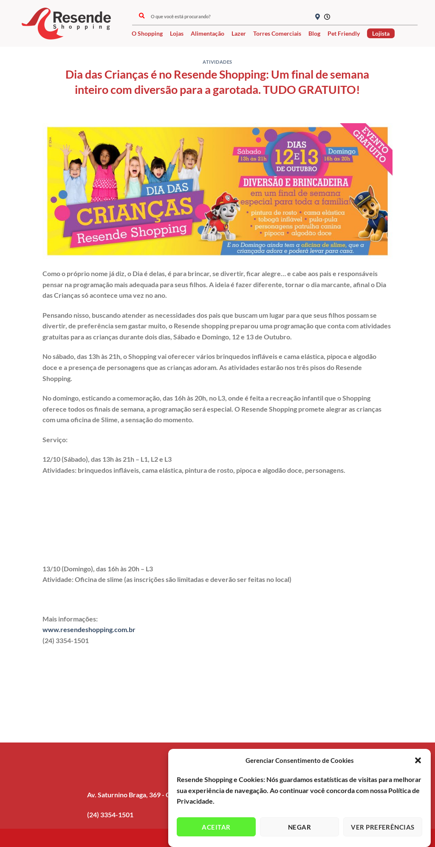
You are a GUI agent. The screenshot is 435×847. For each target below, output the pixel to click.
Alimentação (207, 33)
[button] (418, 762)
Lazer (239, 33)
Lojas (177, 33)
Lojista (381, 33)
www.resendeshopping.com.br (89, 629)
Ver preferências (382, 828)
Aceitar (216, 828)
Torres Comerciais (277, 33)
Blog (314, 33)
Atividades (217, 62)
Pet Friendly (344, 33)
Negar (299, 828)
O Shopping (147, 33)
